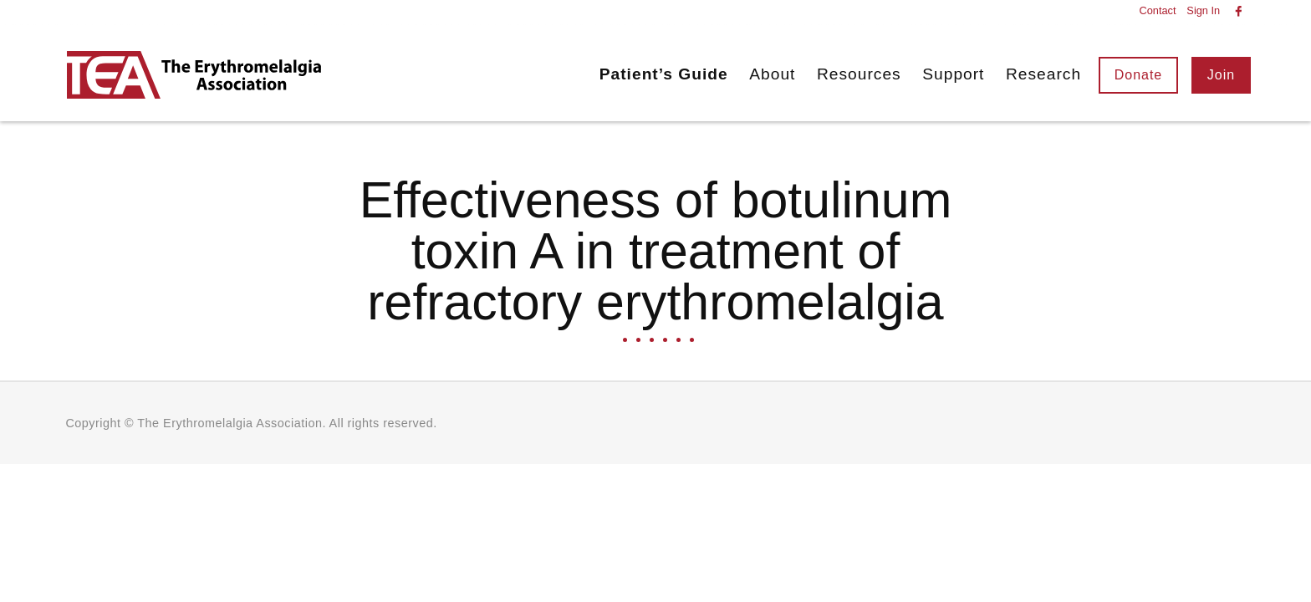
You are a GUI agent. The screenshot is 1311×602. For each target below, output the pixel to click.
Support (953, 74)
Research (1043, 74)
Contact (1157, 11)
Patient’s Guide (663, 74)
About (772, 74)
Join (1221, 75)
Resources (859, 74)
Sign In (1203, 11)
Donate (1139, 75)
